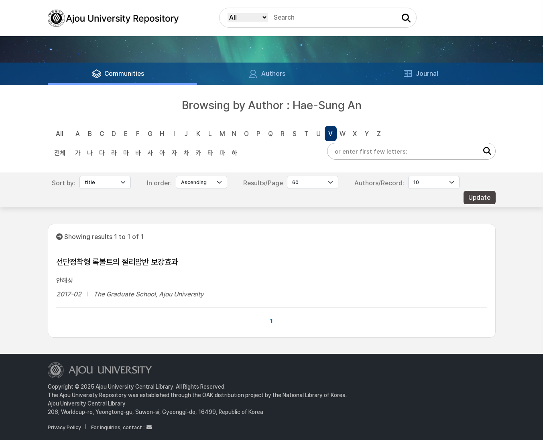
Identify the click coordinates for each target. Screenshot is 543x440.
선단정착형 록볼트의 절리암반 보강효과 (117, 262)
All (59, 134)
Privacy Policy (64, 427)
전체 (59, 153)
